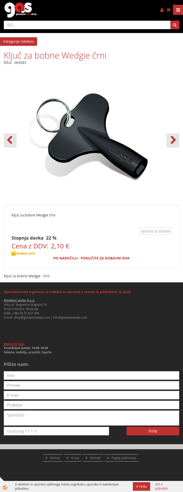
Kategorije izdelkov (18, 41)
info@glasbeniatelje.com (70, 317)
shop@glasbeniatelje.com (32, 317)
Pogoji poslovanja (124, 458)
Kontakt (95, 458)
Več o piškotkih (161, 486)
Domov (55, 458)
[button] (172, 140)
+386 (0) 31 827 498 (25, 313)
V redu (141, 486)
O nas (75, 458)
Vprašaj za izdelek (155, 231)
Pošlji (153, 431)
